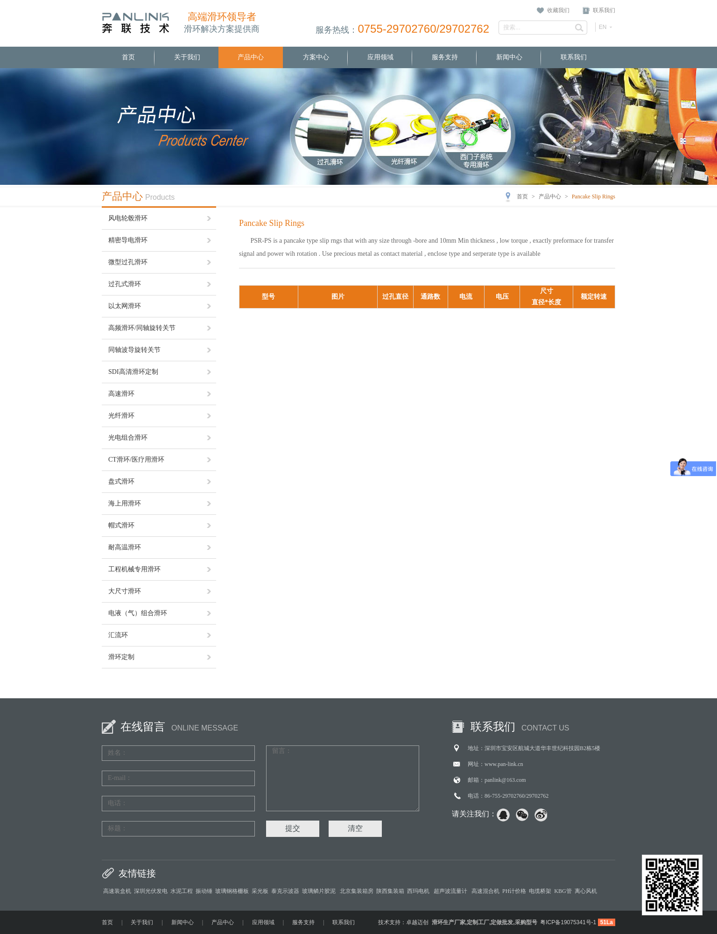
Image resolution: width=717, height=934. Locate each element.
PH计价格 (514, 891)
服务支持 (445, 57)
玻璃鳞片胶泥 (319, 891)
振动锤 (204, 891)
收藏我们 (558, 10)
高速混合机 (485, 891)
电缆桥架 (540, 891)
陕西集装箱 (390, 891)
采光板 (260, 891)
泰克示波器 (285, 891)
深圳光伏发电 (151, 891)
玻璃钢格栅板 (232, 891)
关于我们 (187, 57)
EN (603, 27)
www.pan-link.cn (504, 764)
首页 (128, 57)
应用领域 (380, 57)
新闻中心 (509, 57)
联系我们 (604, 10)
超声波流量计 (451, 891)
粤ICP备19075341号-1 (568, 922)
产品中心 (251, 57)
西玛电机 (419, 891)
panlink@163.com (505, 780)
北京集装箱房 (356, 891)
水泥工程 (181, 891)
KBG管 (562, 891)
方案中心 (316, 57)
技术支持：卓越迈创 (403, 922)
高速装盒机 (117, 891)
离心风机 (586, 891)
